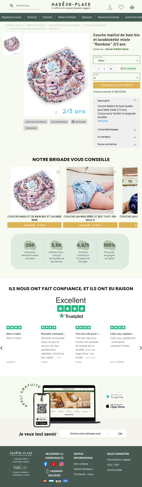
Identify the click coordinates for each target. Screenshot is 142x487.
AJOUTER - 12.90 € (34, 225)
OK (119, 434)
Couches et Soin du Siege (64, 25)
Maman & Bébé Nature (117, 49)
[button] (116, 100)
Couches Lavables (95, 25)
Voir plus (103, 120)
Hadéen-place (14, 25)
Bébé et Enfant (36, 25)
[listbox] (116, 61)
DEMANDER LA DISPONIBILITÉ (117, 85)
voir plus (90, 357)
